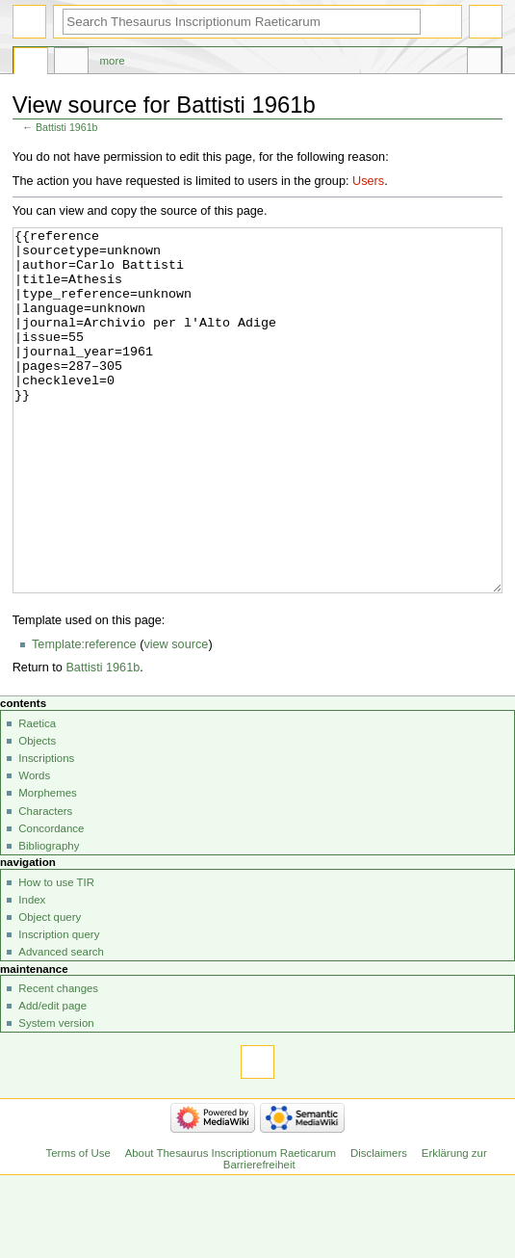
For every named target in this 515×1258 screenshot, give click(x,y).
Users (368, 181)
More (112, 60)
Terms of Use (78, 1225)
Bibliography (48, 918)
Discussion (71, 63)
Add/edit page (52, 1078)
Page (30, 63)
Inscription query (58, 1006)
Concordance (51, 900)
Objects (37, 813)
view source (175, 716)
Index (31, 972)
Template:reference (84, 716)
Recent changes (58, 1060)
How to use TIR (56, 954)
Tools (484, 63)
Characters (45, 883)
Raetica (37, 795)
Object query (49, 989)
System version (55, 1095)
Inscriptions (46, 830)
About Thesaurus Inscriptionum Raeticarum (230, 1225)
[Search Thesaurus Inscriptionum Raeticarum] (242, 22)
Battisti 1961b (67, 127)
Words (34, 847)
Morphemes (47, 865)
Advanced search (61, 1024)
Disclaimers (378, 1225)
